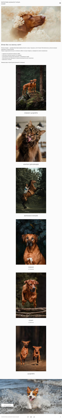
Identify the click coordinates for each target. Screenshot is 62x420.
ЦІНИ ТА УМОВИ (7, 405)
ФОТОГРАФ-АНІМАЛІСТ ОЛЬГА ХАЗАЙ (10, 3)
